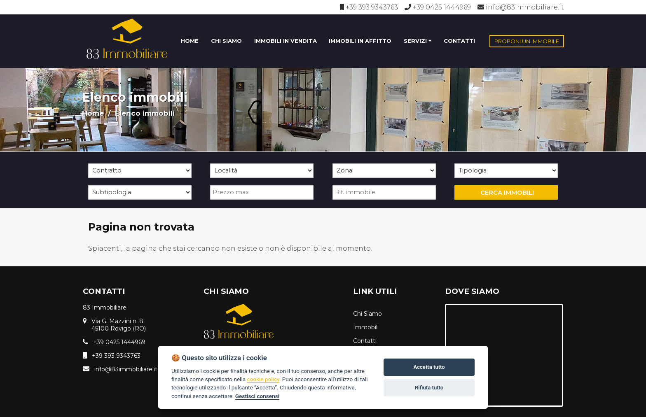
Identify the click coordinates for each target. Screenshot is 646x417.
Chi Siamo (367, 313)
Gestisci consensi (257, 396)
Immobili (366, 327)
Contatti (365, 341)
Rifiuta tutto (429, 387)
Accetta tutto (429, 367)
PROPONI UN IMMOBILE (526, 41)
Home (93, 113)
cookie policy (263, 379)
